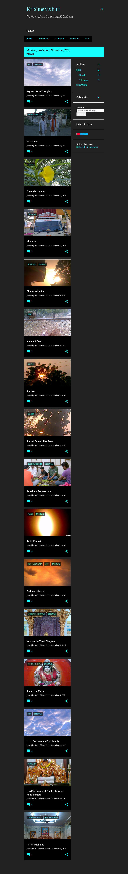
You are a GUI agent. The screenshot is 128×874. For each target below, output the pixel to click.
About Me (44, 39)
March (82, 75)
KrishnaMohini (43, 9)
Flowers (74, 39)
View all (30, 54)
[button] (66, 101)
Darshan (59, 39)
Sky (87, 39)
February (83, 80)
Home (29, 39)
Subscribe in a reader (87, 147)
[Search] (102, 9)
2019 (78, 70)
